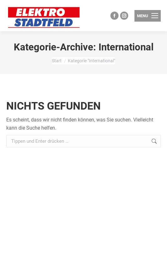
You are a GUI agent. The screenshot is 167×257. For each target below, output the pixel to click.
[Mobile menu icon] (147, 16)
